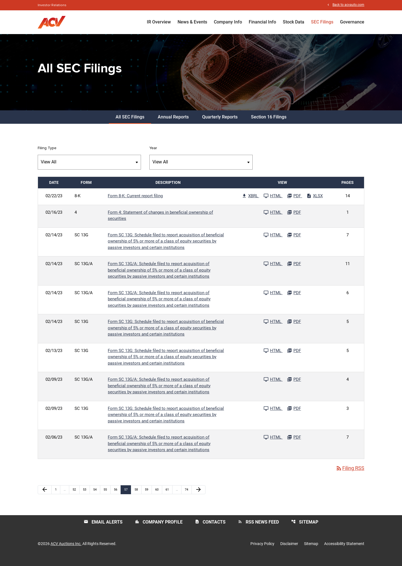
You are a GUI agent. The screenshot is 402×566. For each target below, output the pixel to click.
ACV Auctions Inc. (66, 551)
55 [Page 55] (106, 497)
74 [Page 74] (188, 497)
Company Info (228, 22)
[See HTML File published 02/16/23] (273, 219)
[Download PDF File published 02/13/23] (294, 358)
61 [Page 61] (168, 497)
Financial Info (262, 22)
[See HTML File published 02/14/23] (273, 242)
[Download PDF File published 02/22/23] (294, 203)
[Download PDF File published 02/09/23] (294, 386)
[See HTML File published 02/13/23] (273, 358)
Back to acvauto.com (348, 5)
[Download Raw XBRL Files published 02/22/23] (250, 203)
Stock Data (293, 22)
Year (153, 155)
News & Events (192, 22)
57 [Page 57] (127, 497)
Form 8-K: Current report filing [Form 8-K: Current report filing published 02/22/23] (135, 203)
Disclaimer (289, 551)
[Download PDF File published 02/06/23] (294, 444)
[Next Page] (198, 497)
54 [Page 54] (96, 497)
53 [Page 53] (86, 497)
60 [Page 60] (158, 497)
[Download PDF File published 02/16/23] (294, 219)
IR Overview (159, 22)
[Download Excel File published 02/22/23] (314, 203)
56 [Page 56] (117, 497)
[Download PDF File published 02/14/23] (294, 242)
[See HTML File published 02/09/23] (273, 386)
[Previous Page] (45, 497)
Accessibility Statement (344, 551)
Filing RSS (350, 476)
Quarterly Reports (220, 124)
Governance (352, 22)
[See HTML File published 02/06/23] (273, 444)
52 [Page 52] (75, 497)
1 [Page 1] (57, 497)
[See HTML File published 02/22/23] (273, 203)
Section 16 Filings (268, 124)
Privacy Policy (262, 551)
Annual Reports (173, 124)
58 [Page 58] (137, 497)
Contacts (210, 529)
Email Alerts (103, 529)
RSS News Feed (258, 529)
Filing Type (47, 155)
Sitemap (304, 529)
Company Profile (159, 529)
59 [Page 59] (148, 497)
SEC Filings (322, 22)
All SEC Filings (130, 124)
